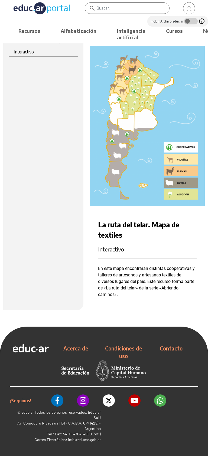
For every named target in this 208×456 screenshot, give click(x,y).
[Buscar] (132, 8)
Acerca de (75, 348)
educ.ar (27, 412)
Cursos (174, 31)
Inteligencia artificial (131, 34)
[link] (189, 8)
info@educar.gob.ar (84, 439)
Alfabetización (78, 31)
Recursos (29, 31)
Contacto (171, 348)
